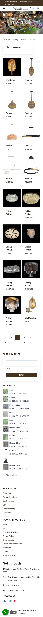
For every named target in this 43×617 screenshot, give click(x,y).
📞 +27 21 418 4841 (11, 585)
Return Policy (8, 536)
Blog (5, 524)
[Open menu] (5, 8)
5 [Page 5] (5, 342)
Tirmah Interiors (10, 497)
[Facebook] (5, 601)
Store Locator (8, 540)
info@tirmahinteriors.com (14, 590)
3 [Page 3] (24, 338)
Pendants (10, 145)
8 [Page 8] (24, 342)
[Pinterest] (15, 601)
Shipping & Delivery (11, 532)
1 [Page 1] (11, 338)
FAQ (4, 528)
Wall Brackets (31, 318)
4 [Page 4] (30, 338)
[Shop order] (17, 47)
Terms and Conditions (12, 544)
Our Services (8, 501)
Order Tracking (9, 509)
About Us (7, 547)
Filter (21, 375)
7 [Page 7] (17, 342)
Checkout (7, 512)
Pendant (29, 80)
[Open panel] (6, 39)
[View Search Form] (38, 8)
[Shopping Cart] (31, 8)
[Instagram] (10, 601)
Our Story (7, 493)
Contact (6, 551)
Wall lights (10, 80)
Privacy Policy (9, 555)
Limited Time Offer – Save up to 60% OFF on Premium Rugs (19, 3)
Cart (4, 505)
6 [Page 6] (11, 342)
